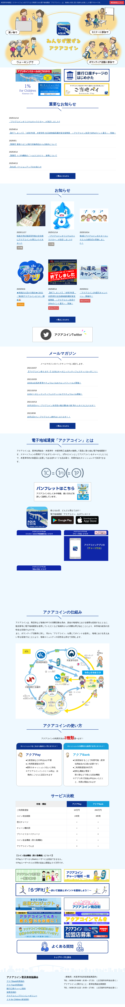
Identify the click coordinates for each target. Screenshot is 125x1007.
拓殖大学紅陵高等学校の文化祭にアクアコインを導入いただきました (30, 240)
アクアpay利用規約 (15, 988)
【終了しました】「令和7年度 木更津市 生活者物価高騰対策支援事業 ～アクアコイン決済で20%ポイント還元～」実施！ (62, 133)
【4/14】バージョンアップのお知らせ (25, 167)
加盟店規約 (11, 995)
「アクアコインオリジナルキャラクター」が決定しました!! (34, 122)
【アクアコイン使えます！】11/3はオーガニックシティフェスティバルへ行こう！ (62, 373)
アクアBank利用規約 (15, 984)
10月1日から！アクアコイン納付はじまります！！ (48, 419)
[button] (9, 36)
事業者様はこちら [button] (117, 2)
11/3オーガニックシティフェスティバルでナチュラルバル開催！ (55, 396)
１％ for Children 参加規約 (18, 1002)
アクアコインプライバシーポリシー (22, 998)
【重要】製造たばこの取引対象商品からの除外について (33, 144)
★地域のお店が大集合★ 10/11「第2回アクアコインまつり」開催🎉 (31, 297)
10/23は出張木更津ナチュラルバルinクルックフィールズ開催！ (54, 385)
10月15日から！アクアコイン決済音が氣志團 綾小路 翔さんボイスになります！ (61, 407)
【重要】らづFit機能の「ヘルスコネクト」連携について (33, 155)
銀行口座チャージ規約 (16, 991)
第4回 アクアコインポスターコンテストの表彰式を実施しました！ (94, 240)
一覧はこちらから (62, 176)
